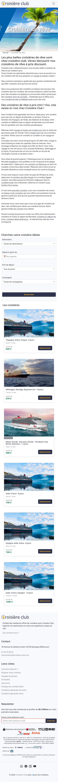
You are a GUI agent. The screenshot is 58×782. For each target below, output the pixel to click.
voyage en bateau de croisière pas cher (30, 130)
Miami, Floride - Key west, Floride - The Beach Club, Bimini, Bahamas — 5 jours (27, 443)
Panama (51, 169)
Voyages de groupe (9, 676)
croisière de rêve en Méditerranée (19, 99)
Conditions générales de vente (13, 690)
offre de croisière (16, 209)
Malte (46, 120)
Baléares (24, 94)
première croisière (19, 190)
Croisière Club (21, 775)
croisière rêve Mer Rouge (23, 177)
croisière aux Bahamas (37, 164)
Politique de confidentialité (12, 686)
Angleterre (13, 161)
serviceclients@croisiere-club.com (15, 655)
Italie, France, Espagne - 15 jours (19, 593)
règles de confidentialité (33, 755)
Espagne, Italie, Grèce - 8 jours (18, 543)
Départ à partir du (9, 252)
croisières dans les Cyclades (16, 97)
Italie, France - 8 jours (15, 493)
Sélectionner (45, 348)
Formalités (5, 679)
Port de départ (8, 265)
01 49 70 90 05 (7, 652)
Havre (6, 151)
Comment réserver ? (9, 669)
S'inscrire (51, 721)
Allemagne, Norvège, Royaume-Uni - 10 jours (24, 389)
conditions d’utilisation (48, 755)
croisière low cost (36, 133)
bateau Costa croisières (13, 193)
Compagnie (7, 277)
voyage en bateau (41, 76)
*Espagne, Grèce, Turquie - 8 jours (20, 340)
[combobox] (29, 244)
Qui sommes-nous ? (11, 633)
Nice (39, 117)
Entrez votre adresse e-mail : (13, 717)
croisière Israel (7, 182)
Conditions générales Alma (12, 693)
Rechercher (29, 294)
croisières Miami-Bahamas (17, 219)
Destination (7, 239)
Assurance (5, 683)
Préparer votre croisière (11, 672)
